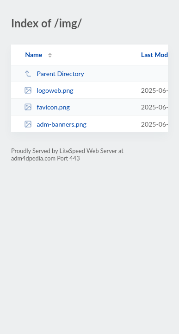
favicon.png (47, 107)
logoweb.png (48, 90)
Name (33, 54)
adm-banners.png (55, 124)
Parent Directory (54, 73)
